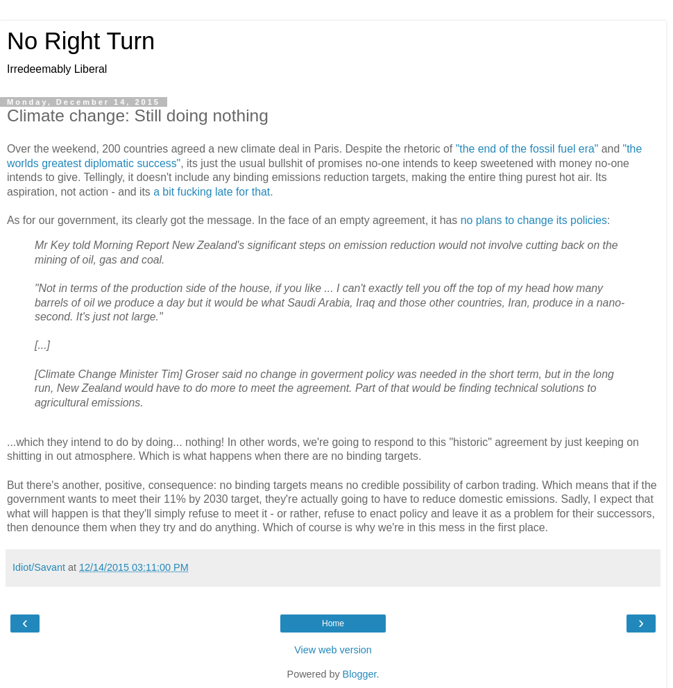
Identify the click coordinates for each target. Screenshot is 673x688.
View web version (333, 649)
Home (333, 623)
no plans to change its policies (534, 220)
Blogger (360, 674)
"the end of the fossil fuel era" (527, 149)
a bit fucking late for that (211, 192)
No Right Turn (81, 41)
